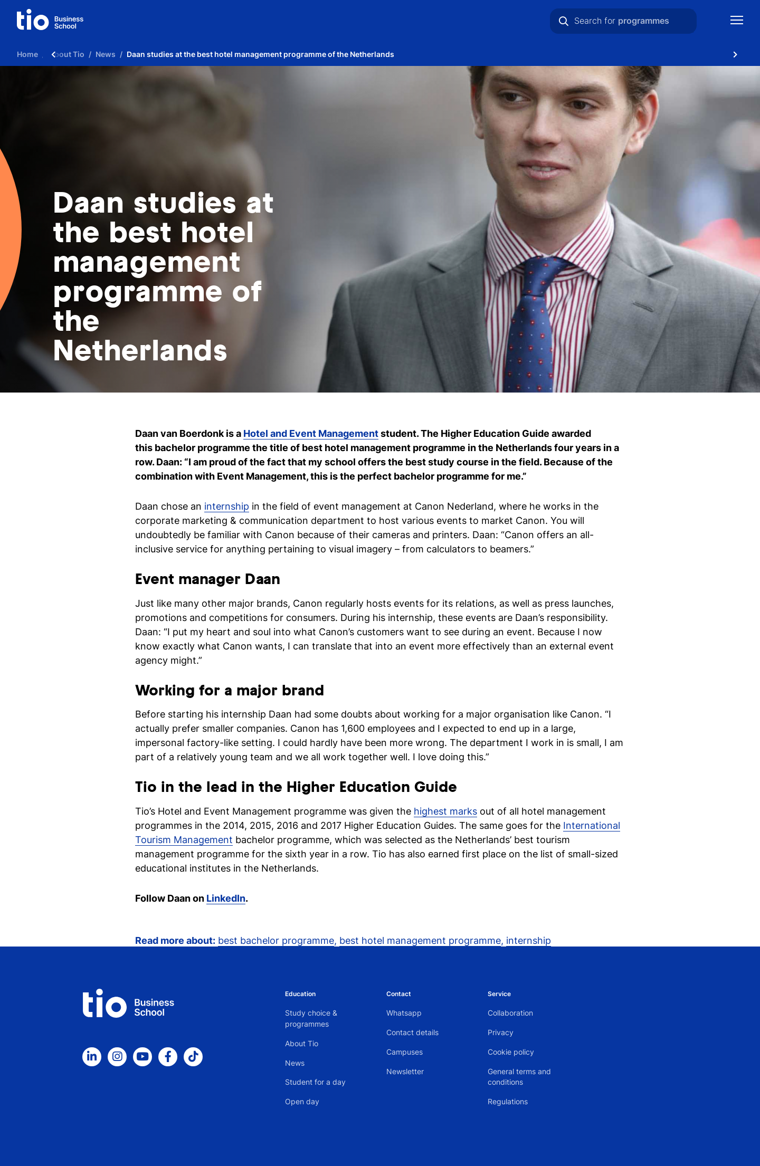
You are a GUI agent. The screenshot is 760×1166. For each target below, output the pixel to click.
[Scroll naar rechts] (735, 54)
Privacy (501, 1032)
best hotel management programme (420, 940)
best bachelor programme (276, 940)
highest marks (445, 811)
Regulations (508, 1101)
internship (226, 506)
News (295, 1062)
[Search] (563, 21)
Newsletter (405, 1071)
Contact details (412, 1032)
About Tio (301, 1043)
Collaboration (510, 1012)
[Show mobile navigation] (736, 21)
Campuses (404, 1051)
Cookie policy (511, 1051)
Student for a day (315, 1081)
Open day (302, 1101)
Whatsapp (404, 1012)
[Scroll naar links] (53, 54)
